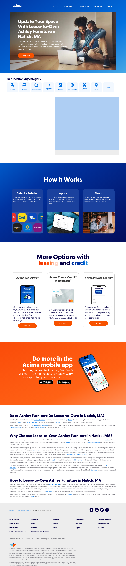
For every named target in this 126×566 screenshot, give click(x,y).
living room (44, 425)
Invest (55, 524)
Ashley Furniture (39, 420)
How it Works (84, 6)
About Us (34, 519)
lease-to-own (36, 450)
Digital (77, 528)
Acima (17, 6)
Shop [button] (54, 6)
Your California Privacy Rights (40, 539)
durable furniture (94, 442)
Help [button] (109, 6)
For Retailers (13, 528)
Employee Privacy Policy (58, 539)
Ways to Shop (14, 524)
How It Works (14, 519)
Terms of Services (14, 539)
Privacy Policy (26, 539)
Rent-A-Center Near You (17, 532)
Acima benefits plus (104, 519)
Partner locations (103, 524)
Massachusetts (21, 511)
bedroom (34, 425)
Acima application (16, 428)
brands (19, 422)
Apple (47, 382)
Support (34, 528)
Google (65, 382)
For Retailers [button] (68, 6)
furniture (58, 422)
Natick (29, 511)
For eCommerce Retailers (40, 532)
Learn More (27, 326)
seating (54, 460)
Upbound (101, 528)
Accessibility (79, 519)
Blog (55, 528)
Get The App (98, 6)
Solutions (78, 524)
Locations (12, 511)
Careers (56, 519)
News (33, 524)
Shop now (26, 56)
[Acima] (12, 545)
